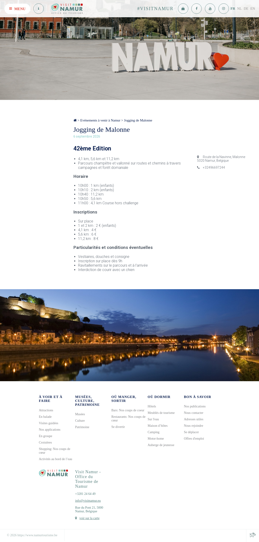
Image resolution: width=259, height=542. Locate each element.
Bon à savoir (197, 397)
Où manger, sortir (123, 399)
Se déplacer (191, 432)
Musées (80, 414)
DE (246, 8)
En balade (45, 416)
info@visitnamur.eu (88, 500)
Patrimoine (82, 427)
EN (252, 8)
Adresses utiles (193, 419)
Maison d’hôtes (158, 425)
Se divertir (118, 427)
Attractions (46, 410)
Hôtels (152, 406)
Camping (153, 432)
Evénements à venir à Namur (100, 120)
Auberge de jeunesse (161, 445)
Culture (80, 420)
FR (232, 8)
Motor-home (156, 438)
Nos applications (50, 429)
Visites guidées (48, 423)
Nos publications (195, 406)
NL (239, 8)
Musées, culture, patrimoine (87, 400)
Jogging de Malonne (138, 120)
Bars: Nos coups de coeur (127, 410)
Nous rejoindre (193, 425)
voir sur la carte (89, 518)
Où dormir (159, 397)
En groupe (45, 436)
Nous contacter (193, 413)
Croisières (45, 442)
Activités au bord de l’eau (55, 459)
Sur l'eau (153, 419)
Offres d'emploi (194, 438)
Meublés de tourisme (161, 413)
